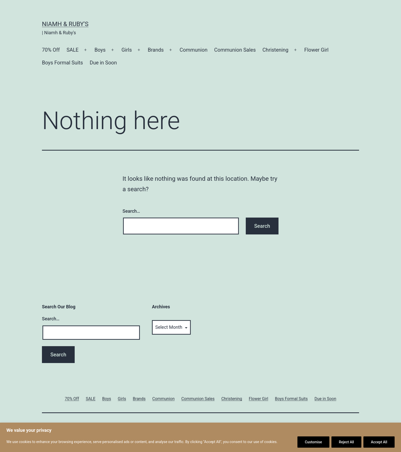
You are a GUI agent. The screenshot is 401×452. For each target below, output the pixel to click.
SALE (72, 50)
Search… (131, 211)
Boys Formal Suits (62, 63)
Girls (126, 50)
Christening (275, 50)
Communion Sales (235, 50)
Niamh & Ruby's (65, 24)
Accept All (379, 442)
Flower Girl (316, 50)
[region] (200, 437)
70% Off (51, 50)
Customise (313, 442)
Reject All (346, 442)
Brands (156, 50)
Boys (100, 50)
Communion (193, 50)
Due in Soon (103, 63)
